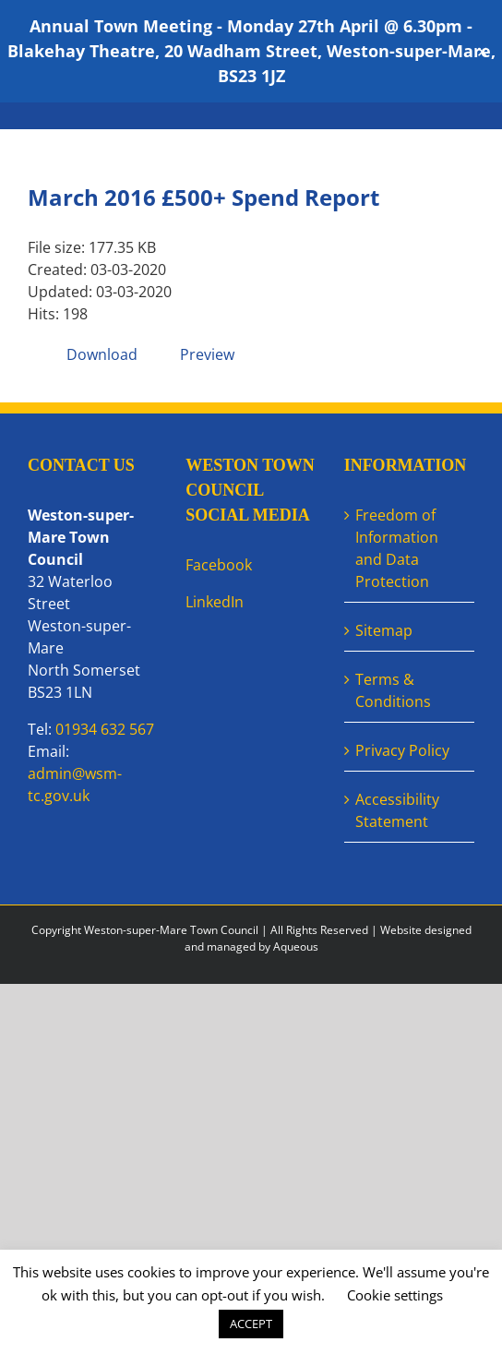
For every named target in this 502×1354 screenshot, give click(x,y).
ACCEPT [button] (251, 1323)
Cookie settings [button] (395, 1295)
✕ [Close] (482, 51)
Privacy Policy (402, 750)
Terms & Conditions (393, 690)
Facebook (218, 565)
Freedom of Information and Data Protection (396, 548)
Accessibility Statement (397, 810)
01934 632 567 (104, 729)
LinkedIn (214, 602)
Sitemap (383, 630)
